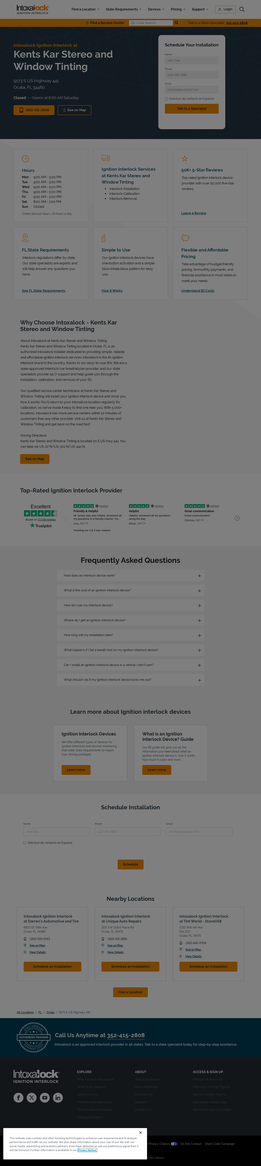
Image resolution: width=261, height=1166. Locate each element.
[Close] (140, 1132)
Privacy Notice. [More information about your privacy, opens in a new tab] (87, 1150)
